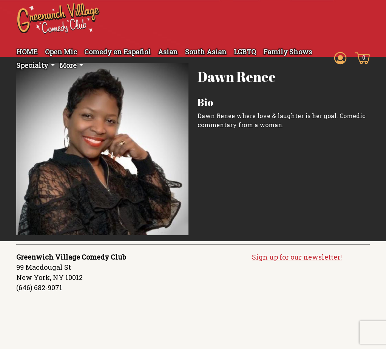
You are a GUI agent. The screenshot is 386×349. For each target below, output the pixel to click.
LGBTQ (245, 51)
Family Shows (287, 51)
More (68, 65)
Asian (168, 51)
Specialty (32, 65)
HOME (27, 51)
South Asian (206, 51)
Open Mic (61, 51)
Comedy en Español (117, 51)
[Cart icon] (362, 57)
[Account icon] (340, 57)
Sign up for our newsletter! (297, 262)
